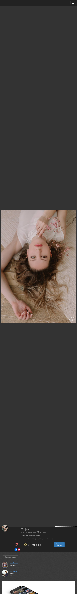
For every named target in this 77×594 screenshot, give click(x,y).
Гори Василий (14, 563)
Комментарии (10, 557)
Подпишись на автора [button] (59, 544)
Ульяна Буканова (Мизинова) (34, 532)
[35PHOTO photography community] (10, 3)
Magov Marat (13, 571)
